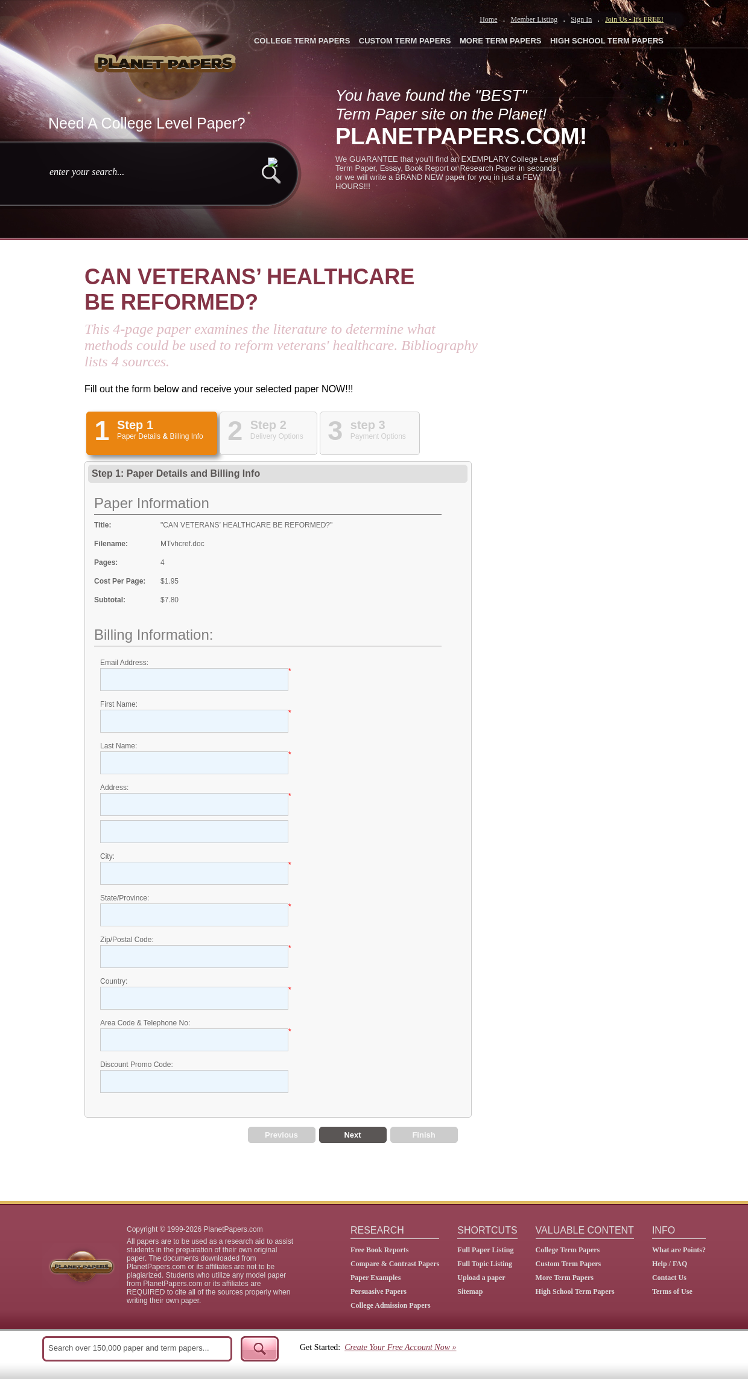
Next (352, 1134)
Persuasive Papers (378, 1291)
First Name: (119, 704)
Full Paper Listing (485, 1250)
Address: (114, 787)
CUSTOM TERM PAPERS (405, 40)
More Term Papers (565, 1277)
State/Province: (124, 898)
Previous (281, 1134)
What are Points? (679, 1250)
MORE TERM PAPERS (501, 40)
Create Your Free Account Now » (400, 1347)
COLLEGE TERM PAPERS (302, 40)
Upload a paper (481, 1277)
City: (107, 856)
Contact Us (669, 1277)
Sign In (581, 19)
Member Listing (533, 19)
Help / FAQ (669, 1264)
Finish (423, 1134)
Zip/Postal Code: (127, 939)
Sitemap (470, 1291)
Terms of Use (672, 1291)
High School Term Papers (575, 1291)
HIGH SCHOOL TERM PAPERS (607, 40)
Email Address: (124, 662)
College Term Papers (568, 1250)
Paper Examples (375, 1277)
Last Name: (118, 746)
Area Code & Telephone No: (145, 1023)
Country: (113, 981)
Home (488, 19)
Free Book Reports (379, 1250)
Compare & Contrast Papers (394, 1264)
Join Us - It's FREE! (634, 19)
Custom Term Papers (568, 1264)
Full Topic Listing (484, 1264)
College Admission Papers (390, 1305)
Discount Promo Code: (136, 1064)
